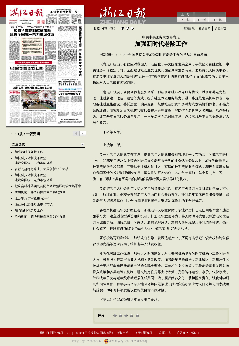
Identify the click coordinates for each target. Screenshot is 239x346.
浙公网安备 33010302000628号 (128, 341)
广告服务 (183, 333)
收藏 (97, 28)
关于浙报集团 (144, 333)
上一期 (185, 14)
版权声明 (123, 333)
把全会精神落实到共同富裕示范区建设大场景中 (48, 186)
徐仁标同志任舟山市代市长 (34, 204)
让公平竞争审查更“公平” (32, 198)
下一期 (185, 19)
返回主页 (220, 28)
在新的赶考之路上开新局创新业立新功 (42, 169)
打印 (112, 28)
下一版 (201, 19)
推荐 (104, 28)
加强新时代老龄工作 (29, 152)
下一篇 (217, 19)
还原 (132, 28)
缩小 (127, 28)
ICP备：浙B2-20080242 (86, 341)
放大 (122, 28)
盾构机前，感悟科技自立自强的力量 (40, 192)
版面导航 (189, 28)
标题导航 (204, 28)
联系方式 (165, 333)
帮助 (194, 333)
